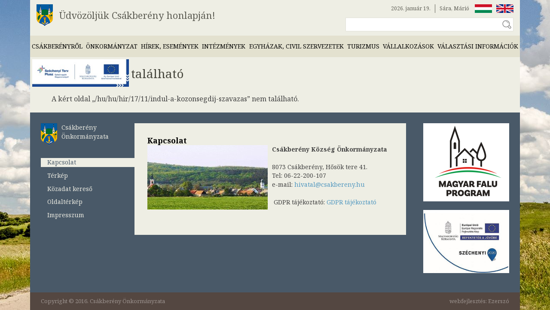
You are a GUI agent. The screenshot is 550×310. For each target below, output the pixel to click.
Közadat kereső (69, 189)
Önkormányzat (112, 46)
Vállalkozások (408, 46)
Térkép (57, 175)
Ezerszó (498, 301)
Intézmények (223, 46)
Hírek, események (170, 46)
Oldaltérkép (64, 202)
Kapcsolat (61, 162)
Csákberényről (57, 46)
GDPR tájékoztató (351, 202)
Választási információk (477, 46)
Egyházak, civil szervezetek (296, 46)
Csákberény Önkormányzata (85, 131)
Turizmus (363, 46)
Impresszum (65, 215)
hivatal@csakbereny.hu (329, 184)
